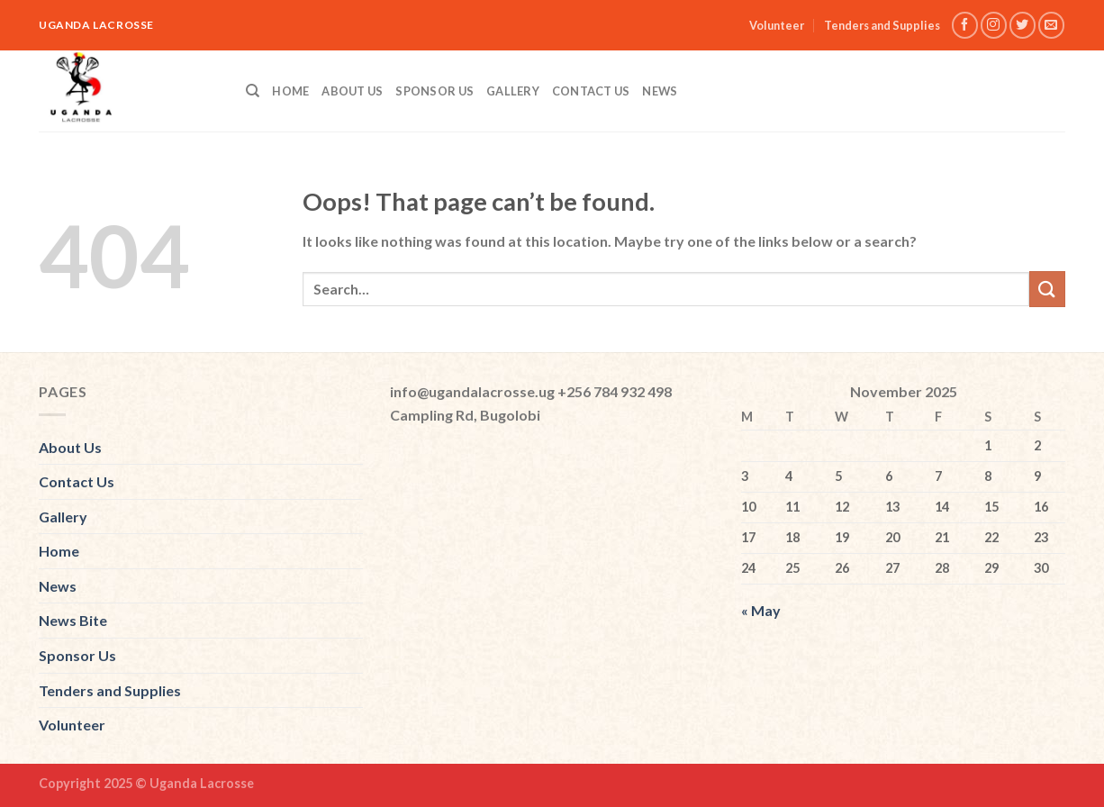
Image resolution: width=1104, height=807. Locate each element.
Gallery (512, 91)
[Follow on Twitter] (1022, 25)
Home (290, 91)
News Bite (73, 620)
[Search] (252, 91)
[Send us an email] (1051, 25)
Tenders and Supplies (882, 25)
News (659, 91)
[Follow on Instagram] (994, 25)
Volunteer (776, 25)
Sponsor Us (434, 91)
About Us (352, 91)
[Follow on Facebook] (965, 25)
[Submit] (1047, 288)
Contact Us (591, 91)
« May (761, 610)
